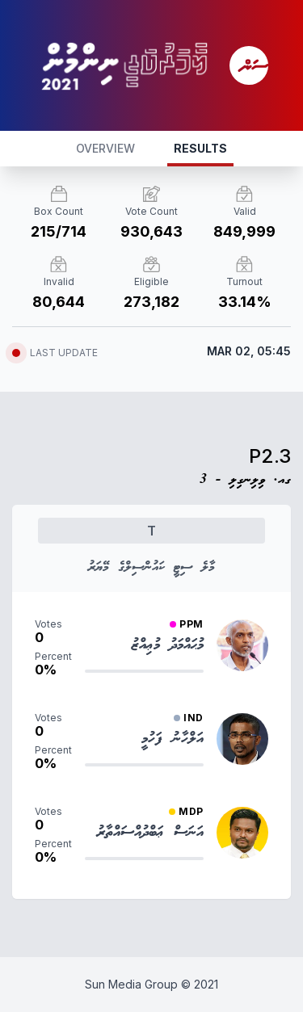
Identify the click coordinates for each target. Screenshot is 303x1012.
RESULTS (200, 148)
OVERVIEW (105, 148)
